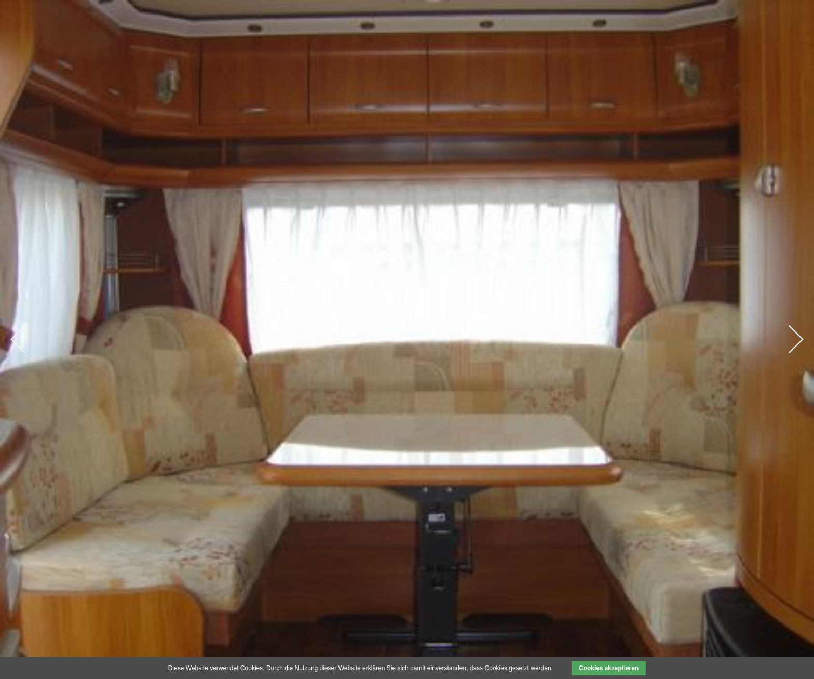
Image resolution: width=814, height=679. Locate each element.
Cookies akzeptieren (609, 668)
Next (796, 339)
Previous (18, 339)
